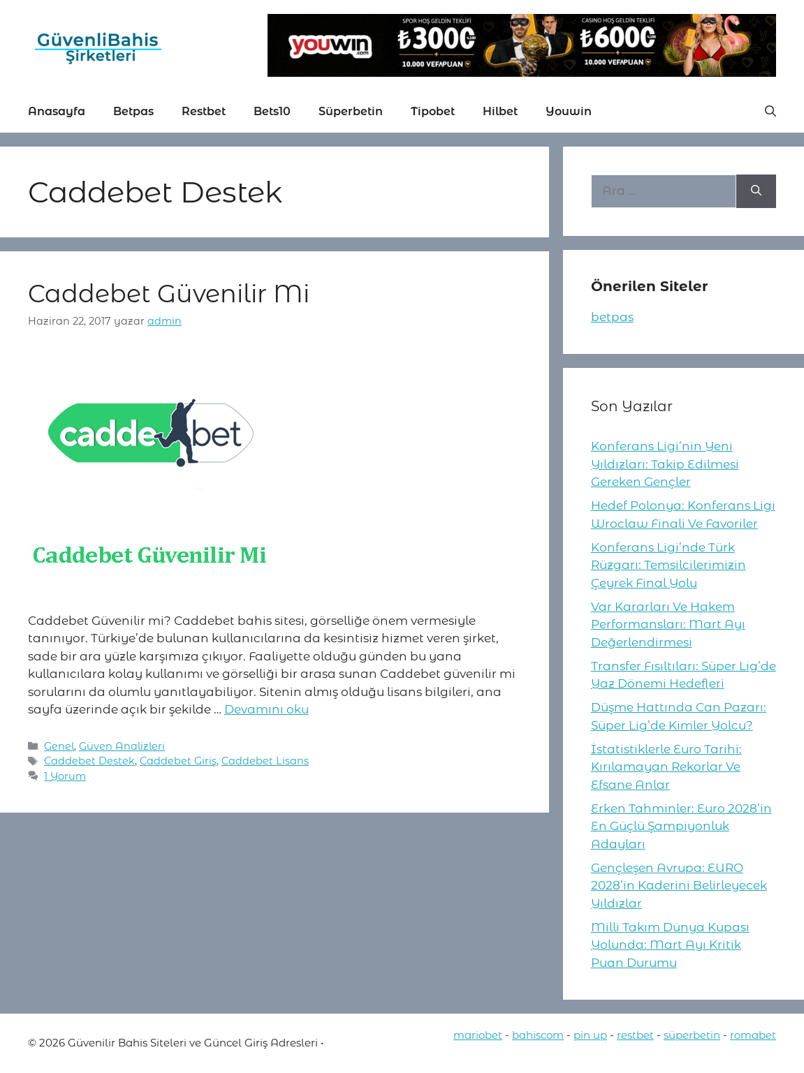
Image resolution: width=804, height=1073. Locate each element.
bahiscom (538, 1035)
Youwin (569, 111)
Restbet (204, 111)
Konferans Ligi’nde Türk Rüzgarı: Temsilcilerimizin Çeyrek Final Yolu (668, 565)
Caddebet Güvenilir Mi (168, 294)
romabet (753, 1035)
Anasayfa (56, 111)
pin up (590, 1035)
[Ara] (756, 191)
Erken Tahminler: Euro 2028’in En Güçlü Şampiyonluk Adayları (681, 826)
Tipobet (433, 111)
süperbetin (692, 1035)
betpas (612, 317)
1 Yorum (65, 776)
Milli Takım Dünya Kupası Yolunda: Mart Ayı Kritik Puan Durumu (670, 945)
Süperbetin (351, 111)
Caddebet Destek (89, 761)
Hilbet (500, 111)
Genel (59, 746)
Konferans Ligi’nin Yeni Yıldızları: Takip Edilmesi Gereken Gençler (665, 464)
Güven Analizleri (122, 746)
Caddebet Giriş (178, 761)
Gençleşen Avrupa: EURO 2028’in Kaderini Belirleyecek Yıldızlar (679, 885)
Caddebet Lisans (265, 761)
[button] (770, 112)
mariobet (477, 1035)
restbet (635, 1035)
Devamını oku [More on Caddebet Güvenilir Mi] (266, 709)
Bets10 (272, 111)
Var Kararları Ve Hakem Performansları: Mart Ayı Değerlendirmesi (668, 624)
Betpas (133, 111)
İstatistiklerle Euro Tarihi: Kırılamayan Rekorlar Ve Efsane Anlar (666, 767)
